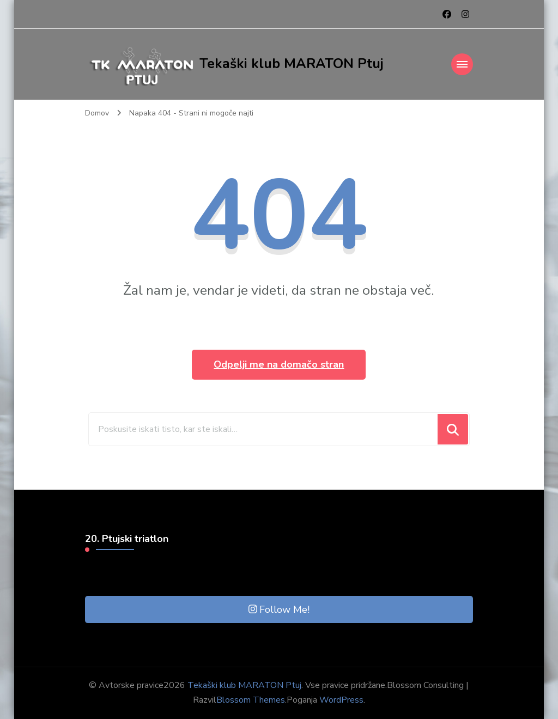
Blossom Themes (250, 700)
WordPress (341, 700)
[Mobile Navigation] (462, 64)
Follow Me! (279, 609)
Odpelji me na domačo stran (279, 364)
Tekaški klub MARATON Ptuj (291, 63)
